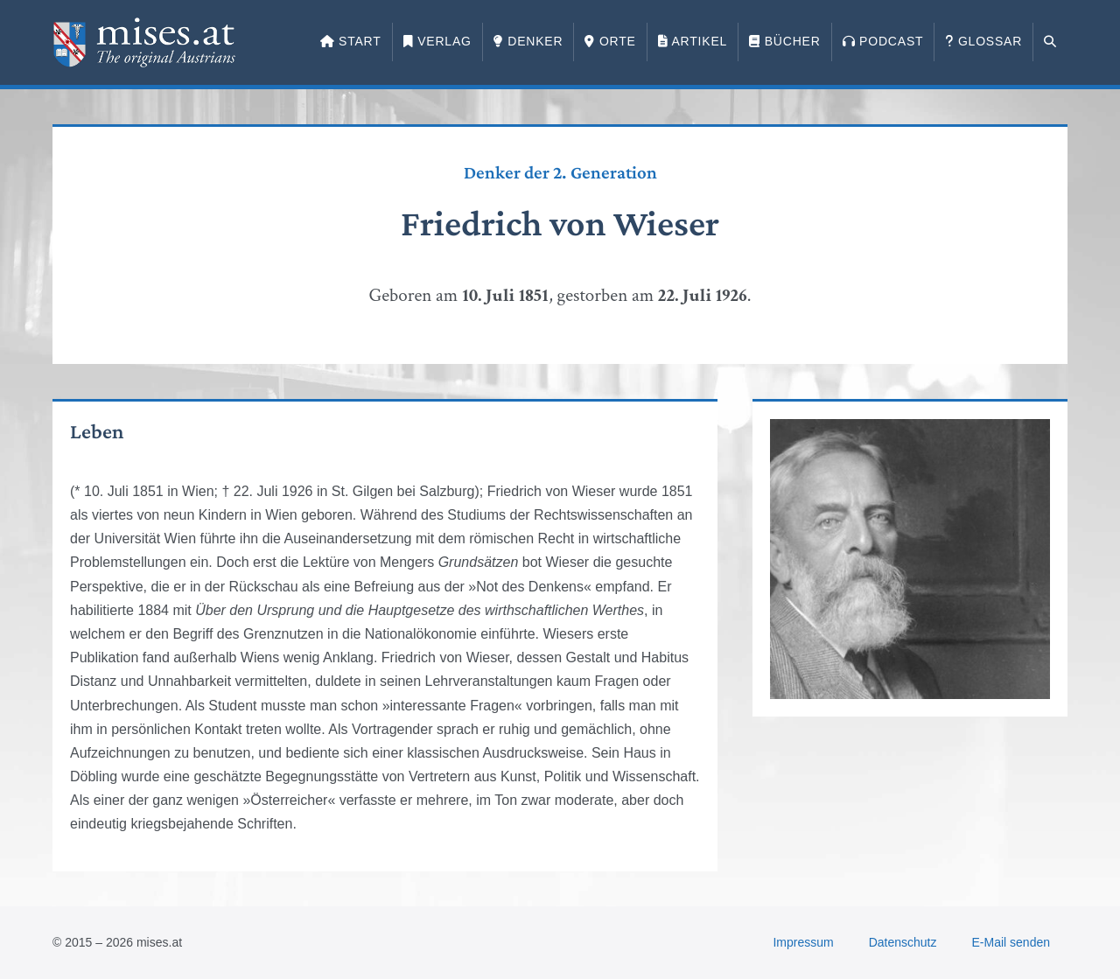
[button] (1050, 42)
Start (351, 41)
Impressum (803, 942)
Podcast (883, 41)
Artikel (692, 41)
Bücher (784, 41)
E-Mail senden (1011, 942)
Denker (529, 41)
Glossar (983, 41)
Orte (609, 41)
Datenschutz (903, 942)
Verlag (437, 41)
